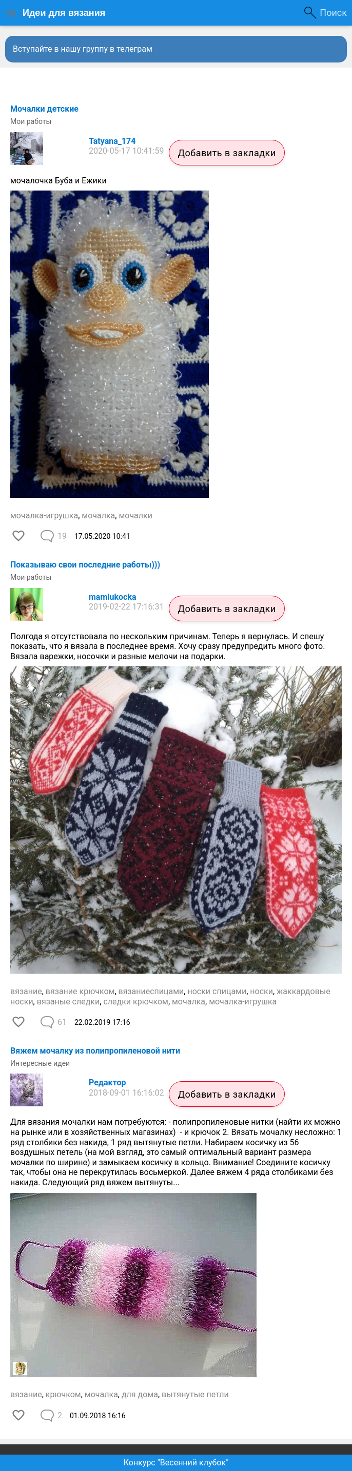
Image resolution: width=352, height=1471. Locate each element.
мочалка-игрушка (44, 515)
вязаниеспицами (151, 991)
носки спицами (216, 991)
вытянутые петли (195, 1394)
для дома (140, 1394)
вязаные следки (68, 1001)
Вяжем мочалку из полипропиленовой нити (95, 1051)
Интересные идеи (40, 1063)
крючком (63, 1394)
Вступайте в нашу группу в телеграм (82, 49)
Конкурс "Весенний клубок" (176, 1462)
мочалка (98, 515)
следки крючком (135, 1001)
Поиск (333, 12)
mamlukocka (112, 597)
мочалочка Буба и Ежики (58, 180)
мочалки (135, 515)
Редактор (107, 1082)
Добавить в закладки (227, 153)
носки (261, 991)
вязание (26, 991)
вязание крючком (80, 991)
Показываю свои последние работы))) (85, 565)
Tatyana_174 (112, 141)
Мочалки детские (44, 109)
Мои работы (30, 121)
